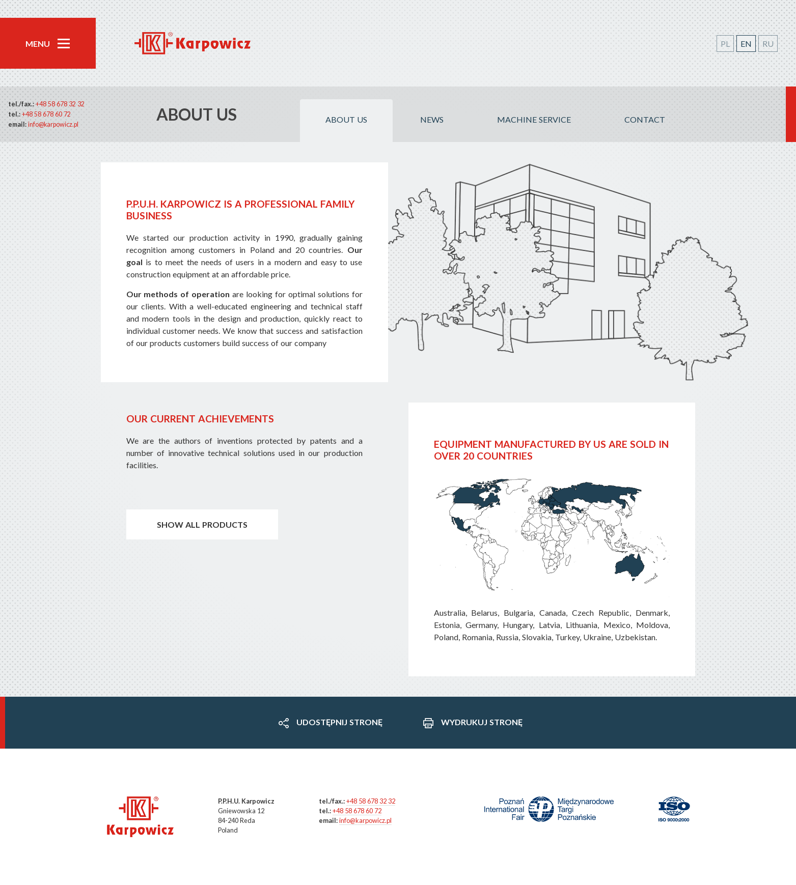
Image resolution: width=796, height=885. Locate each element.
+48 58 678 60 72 (46, 114)
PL (725, 43)
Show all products (202, 524)
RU (768, 43)
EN (746, 43)
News (432, 119)
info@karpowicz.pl (53, 124)
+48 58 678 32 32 (60, 104)
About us (346, 119)
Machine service (534, 119)
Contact (644, 119)
